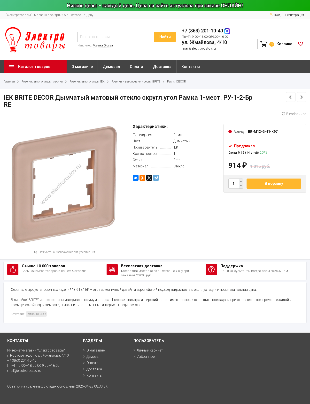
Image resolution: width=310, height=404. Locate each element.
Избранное (146, 357)
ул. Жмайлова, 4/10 (204, 42)
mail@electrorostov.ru (199, 48)
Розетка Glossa (103, 45)
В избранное (294, 114)
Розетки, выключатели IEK (87, 81)
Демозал (111, 66)
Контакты (190, 66)
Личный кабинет (150, 350)
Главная (9, 81)
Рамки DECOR (176, 81)
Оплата (136, 66)
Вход (275, 15)
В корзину (274, 183)
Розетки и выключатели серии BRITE (135, 81)
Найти (165, 37)
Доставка (162, 66)
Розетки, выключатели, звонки (42, 81)
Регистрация (294, 15)
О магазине (82, 66)
